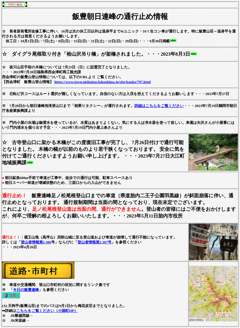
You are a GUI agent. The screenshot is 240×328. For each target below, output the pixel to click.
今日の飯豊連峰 (26, 290)
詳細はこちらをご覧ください (159, 106)
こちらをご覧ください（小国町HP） (47, 311)
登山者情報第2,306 (36, 242)
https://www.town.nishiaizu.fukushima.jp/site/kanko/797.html (102, 82)
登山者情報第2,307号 (94, 242)
